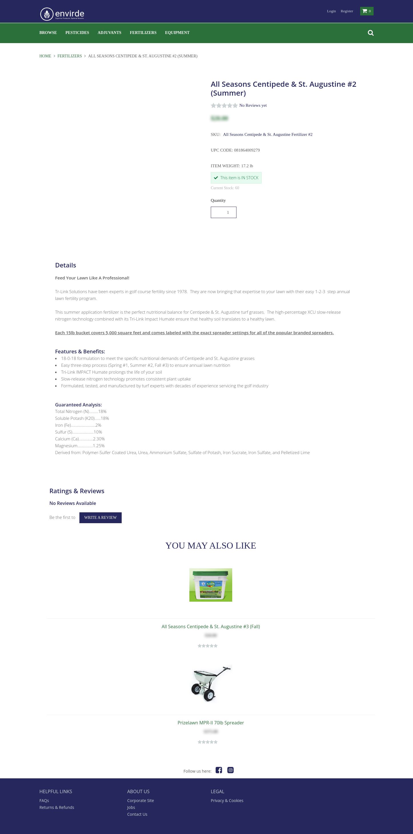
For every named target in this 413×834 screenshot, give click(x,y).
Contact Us (137, 802)
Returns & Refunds (56, 796)
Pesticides (77, 33)
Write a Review (100, 506)
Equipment (177, 33)
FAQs (44, 789)
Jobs (131, 796)
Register (347, 11)
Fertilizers (143, 33)
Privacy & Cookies (227, 789)
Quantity (218, 200)
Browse (48, 33)
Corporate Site (140, 789)
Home (45, 56)
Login (331, 11)
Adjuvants (109, 33)
